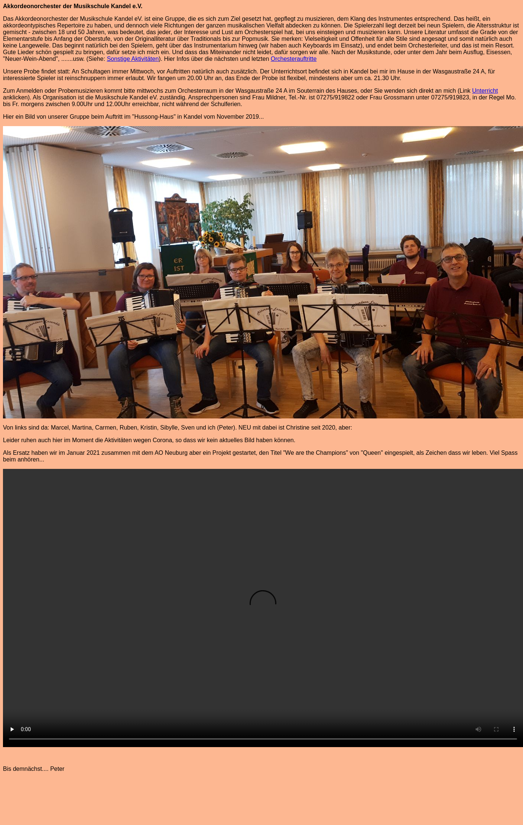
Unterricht (485, 91)
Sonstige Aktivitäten (133, 59)
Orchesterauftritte (294, 59)
